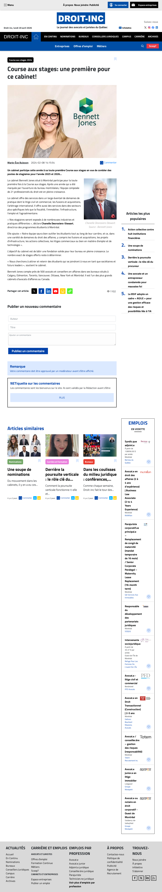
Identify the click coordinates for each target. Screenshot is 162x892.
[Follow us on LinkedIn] (156, 27)
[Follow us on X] (145, 27)
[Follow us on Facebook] (153, 27)
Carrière (139, 36)
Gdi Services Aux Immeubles (131, 596)
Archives (153, 36)
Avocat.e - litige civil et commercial (131, 679)
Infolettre (125, 27)
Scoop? (152, 46)
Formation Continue (42, 863)
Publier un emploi (40, 883)
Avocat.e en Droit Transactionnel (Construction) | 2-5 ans (133, 705)
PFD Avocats (130, 689)
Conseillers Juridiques (105, 36)
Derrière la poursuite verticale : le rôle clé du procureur (140, 262)
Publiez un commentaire (28, 350)
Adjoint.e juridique (79, 867)
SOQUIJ (128, 631)
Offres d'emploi (83, 46)
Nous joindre (81, 5)
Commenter (27, 497)
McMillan (128, 515)
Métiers (101, 46)
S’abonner (137, 871)
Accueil (10, 854)
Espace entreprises (144, 5)
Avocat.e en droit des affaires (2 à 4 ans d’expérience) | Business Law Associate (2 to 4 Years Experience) (132, 490)
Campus (126, 36)
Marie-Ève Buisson (17, 162)
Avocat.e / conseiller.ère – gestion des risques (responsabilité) (133, 743)
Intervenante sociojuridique (132, 642)
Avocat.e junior (77, 863)
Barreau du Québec (129, 461)
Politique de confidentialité (115, 860)
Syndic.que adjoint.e (131, 443)
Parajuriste (75, 875)
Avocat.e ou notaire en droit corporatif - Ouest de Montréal (131, 807)
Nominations (67, 36)
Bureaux (84, 36)
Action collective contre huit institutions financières (141, 234)
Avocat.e (73, 860)
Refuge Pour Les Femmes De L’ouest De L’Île (131, 664)
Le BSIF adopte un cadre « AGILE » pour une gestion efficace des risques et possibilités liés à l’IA (140, 302)
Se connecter (118, 5)
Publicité (94, 5)
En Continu (50, 36)
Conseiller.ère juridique (81, 871)
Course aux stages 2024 (20, 60)
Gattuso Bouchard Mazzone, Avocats (128, 723)
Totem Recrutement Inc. (131, 759)
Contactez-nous (115, 854)
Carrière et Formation (57, 461)
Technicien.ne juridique (81, 879)
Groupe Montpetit (129, 788)
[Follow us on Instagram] (149, 27)
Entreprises (62, 46)
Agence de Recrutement (114, 871)
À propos (68, 5)
